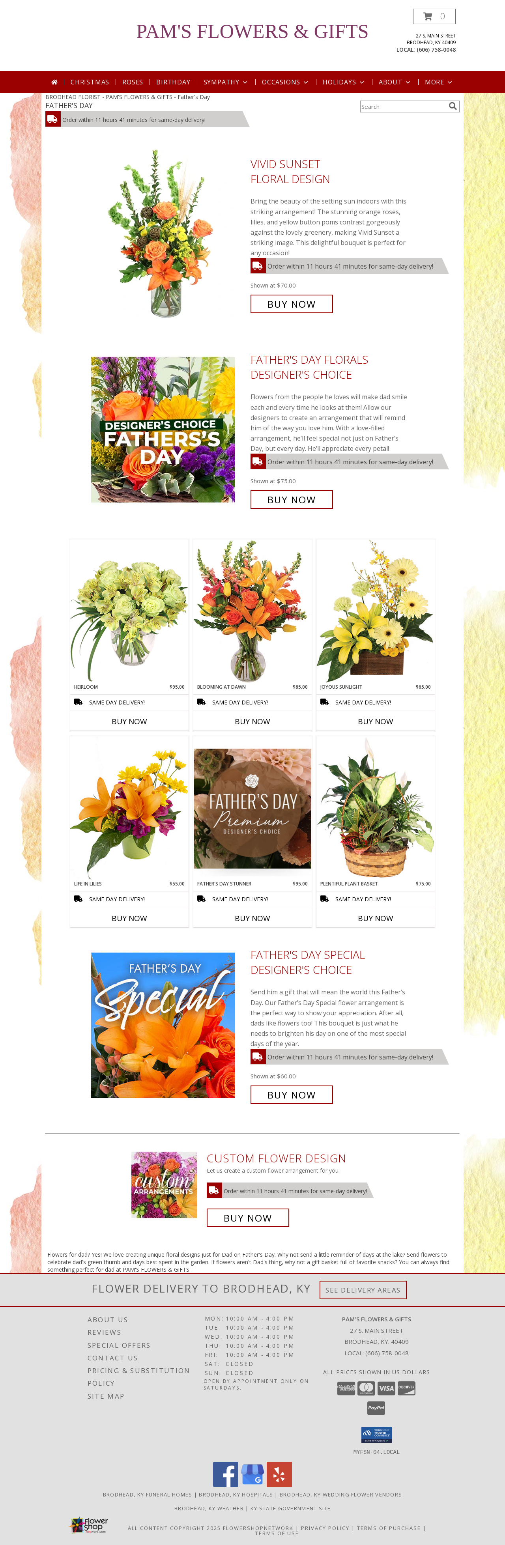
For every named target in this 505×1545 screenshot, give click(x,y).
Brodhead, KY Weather (209, 1507)
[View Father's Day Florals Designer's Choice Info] (169, 429)
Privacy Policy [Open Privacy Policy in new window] (325, 1527)
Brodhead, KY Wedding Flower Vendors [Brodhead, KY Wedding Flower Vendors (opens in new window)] (341, 1494)
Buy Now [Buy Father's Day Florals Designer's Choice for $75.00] (291, 499)
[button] (434, 16)
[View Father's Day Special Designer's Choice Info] (169, 1025)
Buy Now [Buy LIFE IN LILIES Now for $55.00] (129, 918)
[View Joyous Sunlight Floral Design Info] (375, 611)
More (439, 82)
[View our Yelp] (279, 1484)
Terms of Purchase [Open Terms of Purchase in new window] (389, 1527)
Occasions (286, 82)
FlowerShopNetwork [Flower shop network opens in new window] (258, 1527)
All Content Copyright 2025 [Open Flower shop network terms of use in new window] (174, 1527)
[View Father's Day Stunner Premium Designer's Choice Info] (252, 808)
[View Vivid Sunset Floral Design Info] (169, 234)
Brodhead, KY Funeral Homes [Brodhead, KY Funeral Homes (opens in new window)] (148, 1494)
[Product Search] (403, 106)
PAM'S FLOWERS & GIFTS (252, 31)
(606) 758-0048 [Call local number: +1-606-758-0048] (436, 49)
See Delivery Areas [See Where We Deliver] (363, 1290)
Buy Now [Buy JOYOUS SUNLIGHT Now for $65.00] (375, 721)
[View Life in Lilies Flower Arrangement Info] (129, 808)
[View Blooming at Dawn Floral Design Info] (252, 611)
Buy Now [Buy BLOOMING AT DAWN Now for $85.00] (252, 721)
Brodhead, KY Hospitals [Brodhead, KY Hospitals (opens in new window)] (236, 1494)
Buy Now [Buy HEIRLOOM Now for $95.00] (129, 721)
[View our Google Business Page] (252, 1484)
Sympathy (226, 82)
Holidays (344, 82)
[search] (453, 106)
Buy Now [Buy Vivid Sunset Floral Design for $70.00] (291, 303)
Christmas (90, 82)
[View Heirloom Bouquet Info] (129, 611)
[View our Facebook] (225, 1484)
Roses (132, 82)
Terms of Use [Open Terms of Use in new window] (277, 1532)
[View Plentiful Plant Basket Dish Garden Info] (375, 808)
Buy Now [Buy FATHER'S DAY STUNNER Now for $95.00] (252, 918)
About (395, 82)
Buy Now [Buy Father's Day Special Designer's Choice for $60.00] (291, 1094)
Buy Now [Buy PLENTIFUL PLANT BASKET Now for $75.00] (375, 918)
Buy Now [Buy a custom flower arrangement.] (248, 1217)
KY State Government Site (291, 1507)
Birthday (173, 82)
